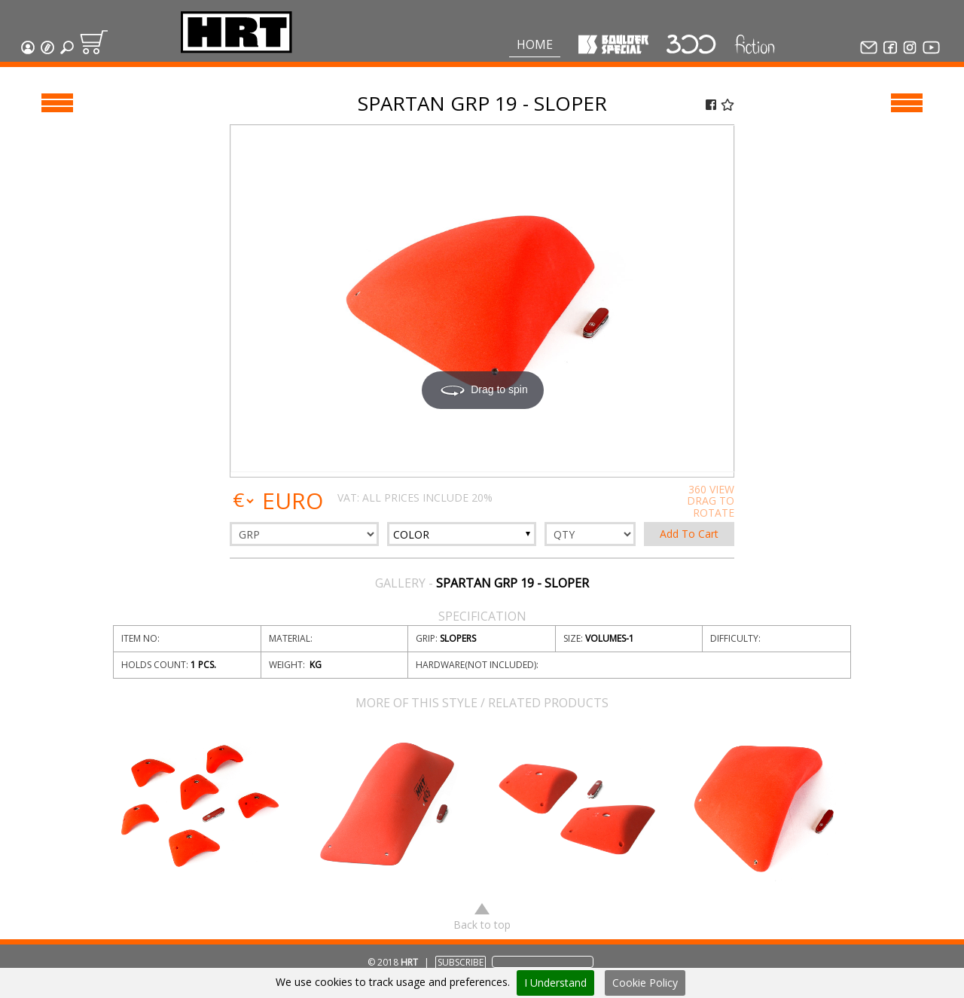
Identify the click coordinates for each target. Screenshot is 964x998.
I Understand (555, 982)
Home (535, 44)
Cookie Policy (645, 982)
